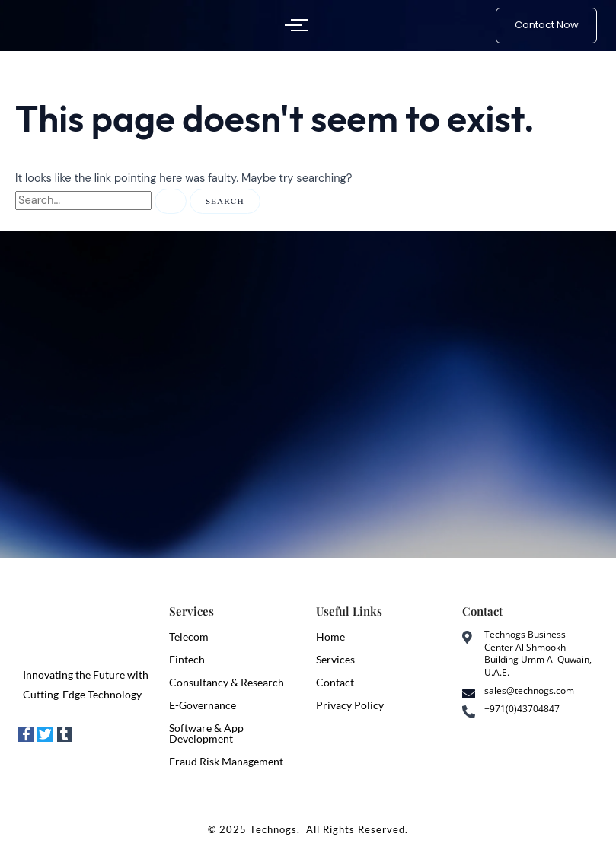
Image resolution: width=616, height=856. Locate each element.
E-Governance (202, 704)
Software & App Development (206, 733)
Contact (335, 682)
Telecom (189, 636)
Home (330, 636)
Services (335, 659)
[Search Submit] (171, 201)
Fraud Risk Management (226, 761)
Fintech (187, 659)
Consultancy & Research (226, 682)
